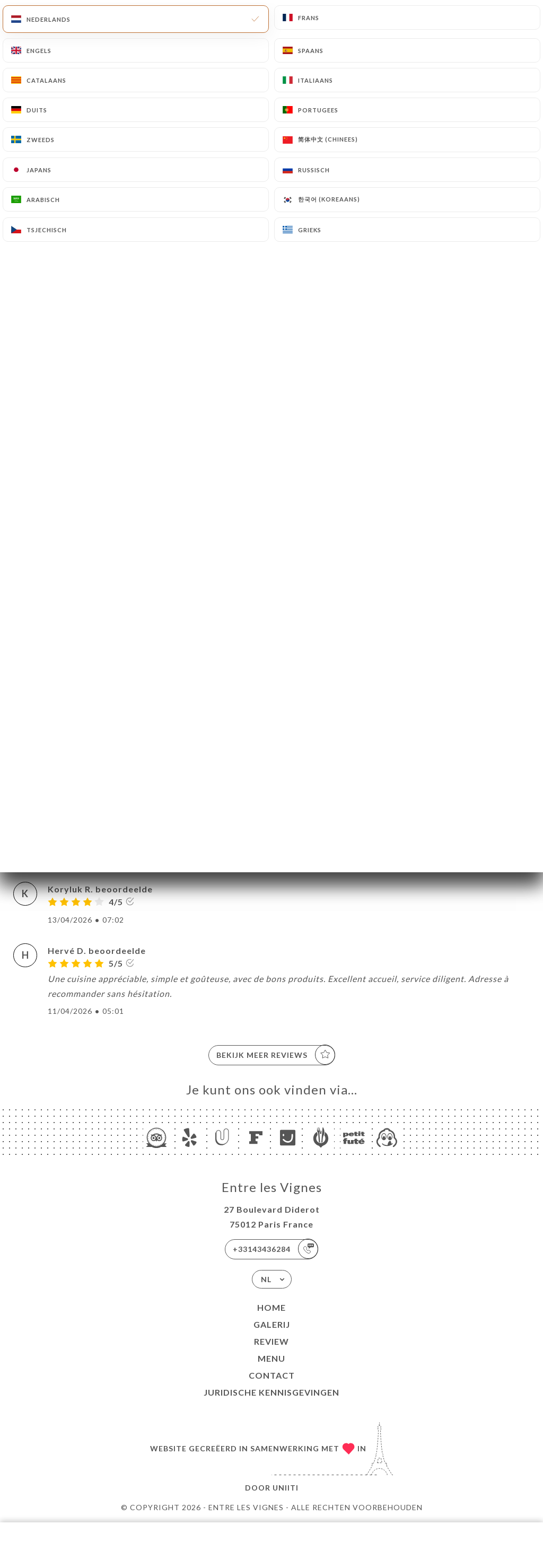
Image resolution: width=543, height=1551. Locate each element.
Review (271, 1341)
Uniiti (286, 1487)
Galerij (271, 1324)
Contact (272, 1375)
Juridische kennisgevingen (271, 1392)
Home (271, 1307)
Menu (271, 1358)
